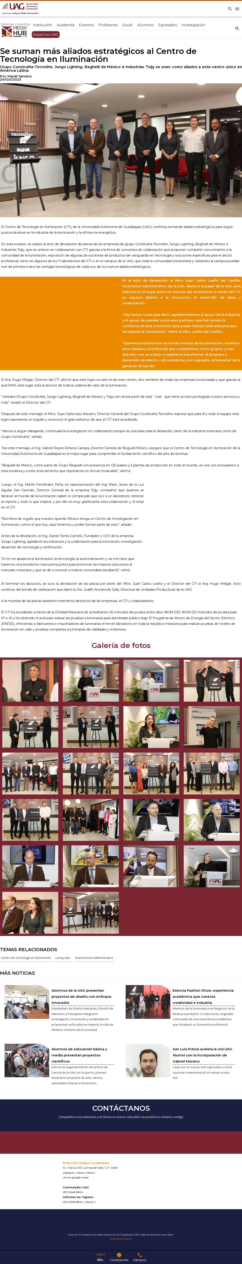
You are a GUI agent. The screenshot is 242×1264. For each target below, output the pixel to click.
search (237, 28)
